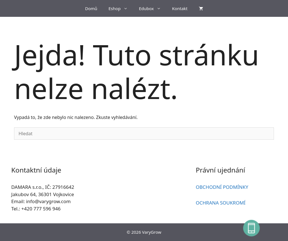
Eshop (121, 8)
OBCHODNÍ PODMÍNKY (222, 187)
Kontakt (180, 8)
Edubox (152, 8)
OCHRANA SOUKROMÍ (221, 202)
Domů (91, 8)
